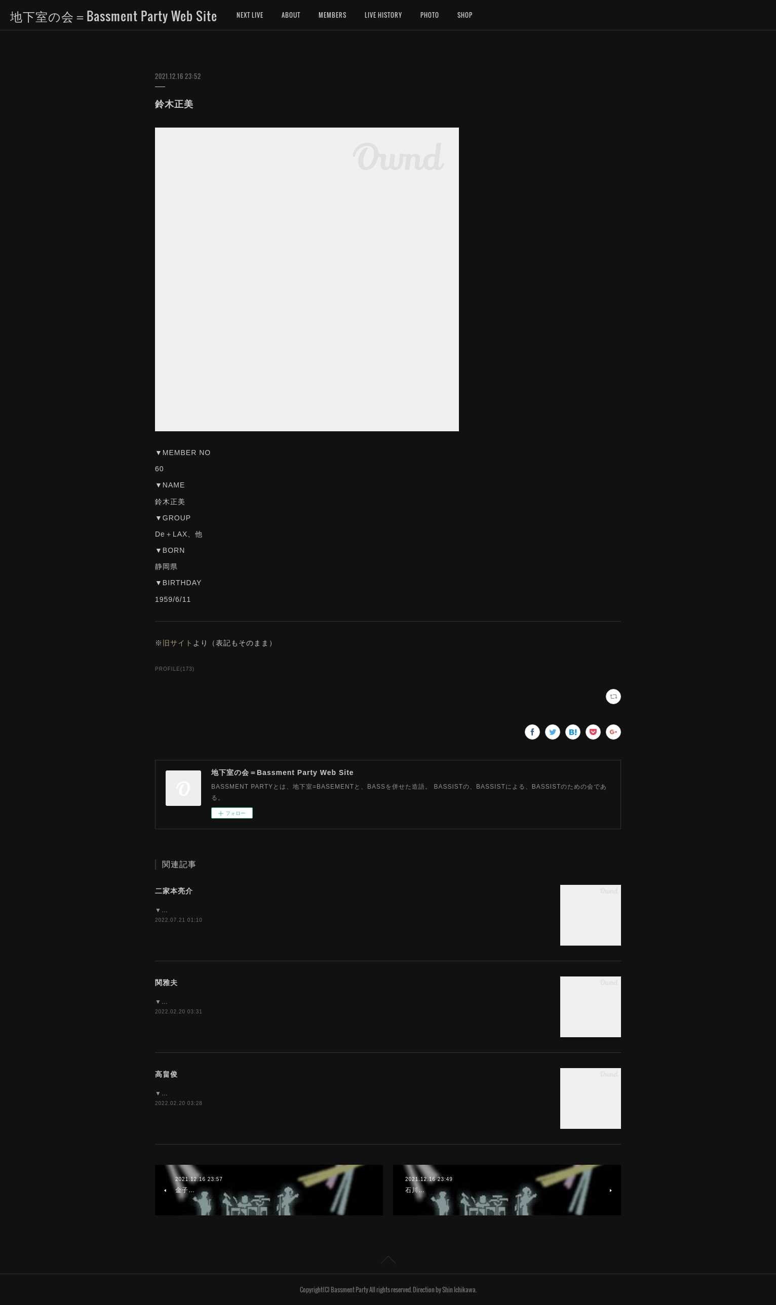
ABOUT (291, 15)
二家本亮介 (174, 891)
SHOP (465, 15)
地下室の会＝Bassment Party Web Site (113, 16)
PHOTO (429, 15)
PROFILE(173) (175, 669)
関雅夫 (166, 982)
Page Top (388, 1261)
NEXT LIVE (250, 15)
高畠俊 (166, 1074)
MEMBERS (332, 15)
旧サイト (178, 643)
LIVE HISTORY (383, 15)
